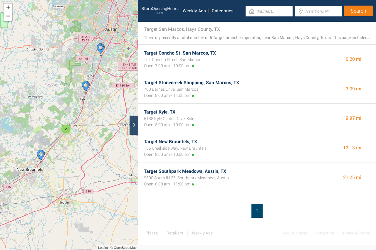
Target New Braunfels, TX (170, 141)
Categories (223, 10)
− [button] (8, 16)
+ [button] (8, 8)
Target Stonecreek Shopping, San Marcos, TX (191, 82)
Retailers (175, 233)
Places (151, 233)
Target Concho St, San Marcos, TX (180, 53)
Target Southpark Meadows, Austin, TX (185, 171)
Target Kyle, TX (159, 112)
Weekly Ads (194, 10)
